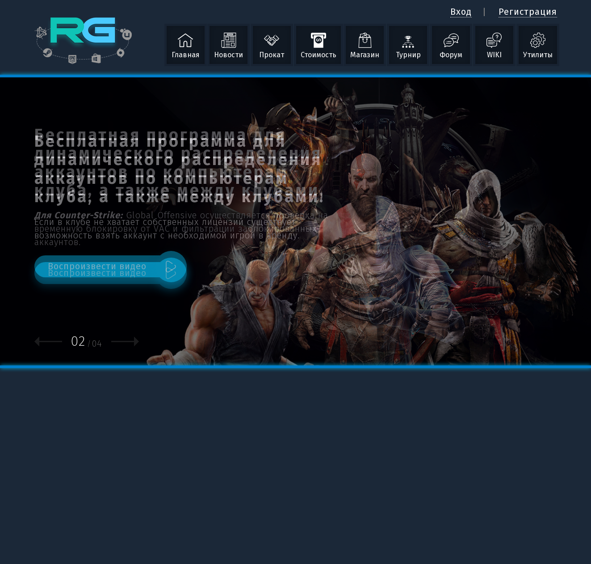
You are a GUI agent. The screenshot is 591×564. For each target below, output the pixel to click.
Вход (461, 11)
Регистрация (528, 11)
